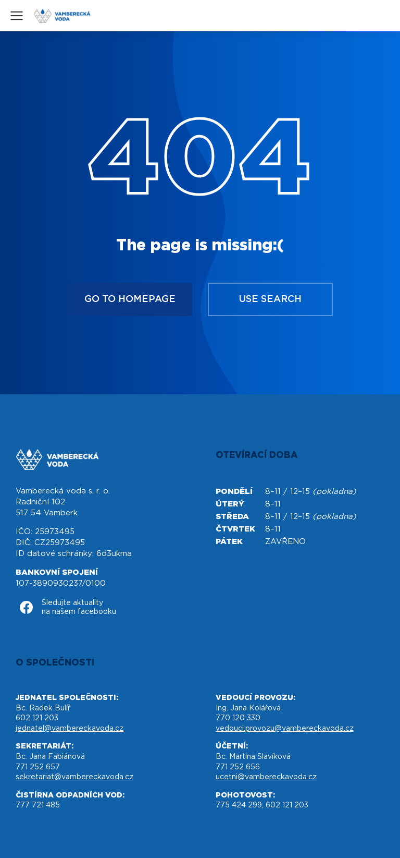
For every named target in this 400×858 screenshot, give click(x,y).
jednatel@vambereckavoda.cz (69, 728)
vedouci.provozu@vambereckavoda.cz (285, 728)
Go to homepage (130, 299)
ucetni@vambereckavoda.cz (266, 777)
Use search (270, 299)
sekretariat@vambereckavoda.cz (74, 777)
